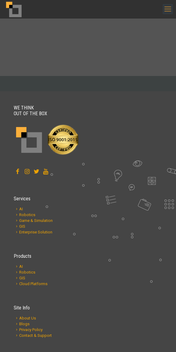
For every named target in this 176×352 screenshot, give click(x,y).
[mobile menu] (168, 9)
